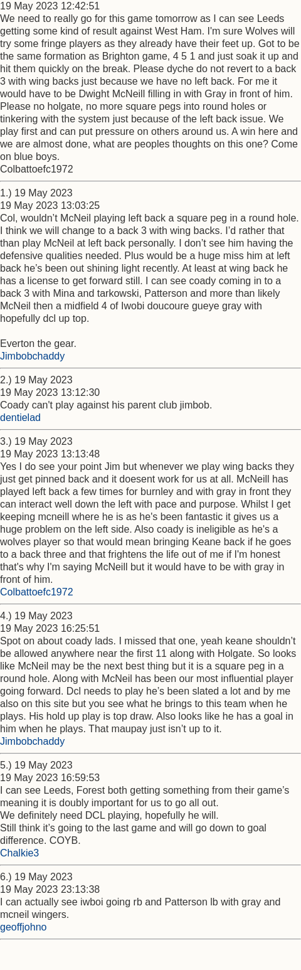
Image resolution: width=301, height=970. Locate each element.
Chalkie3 (19, 853)
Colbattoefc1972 (36, 592)
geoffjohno (23, 927)
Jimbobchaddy (32, 356)
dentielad (20, 417)
